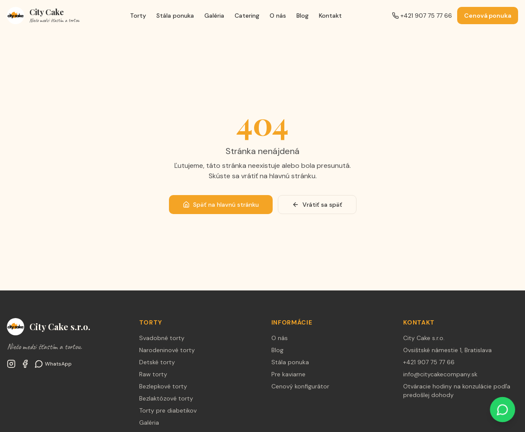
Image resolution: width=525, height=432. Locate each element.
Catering (247, 15)
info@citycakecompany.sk (440, 374)
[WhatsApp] (53, 363)
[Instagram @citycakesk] (11, 363)
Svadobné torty (162, 338)
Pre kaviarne (288, 374)
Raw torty (153, 374)
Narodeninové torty (167, 350)
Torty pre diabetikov (168, 410)
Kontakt (330, 15)
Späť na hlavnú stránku (221, 204)
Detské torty (157, 362)
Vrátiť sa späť (317, 204)
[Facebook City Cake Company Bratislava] (25, 363)
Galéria (214, 15)
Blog (302, 15)
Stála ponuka (175, 15)
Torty (138, 15)
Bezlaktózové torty (166, 398)
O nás (278, 15)
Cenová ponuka (487, 15)
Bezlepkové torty (163, 386)
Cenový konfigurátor (300, 386)
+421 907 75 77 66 (422, 15)
